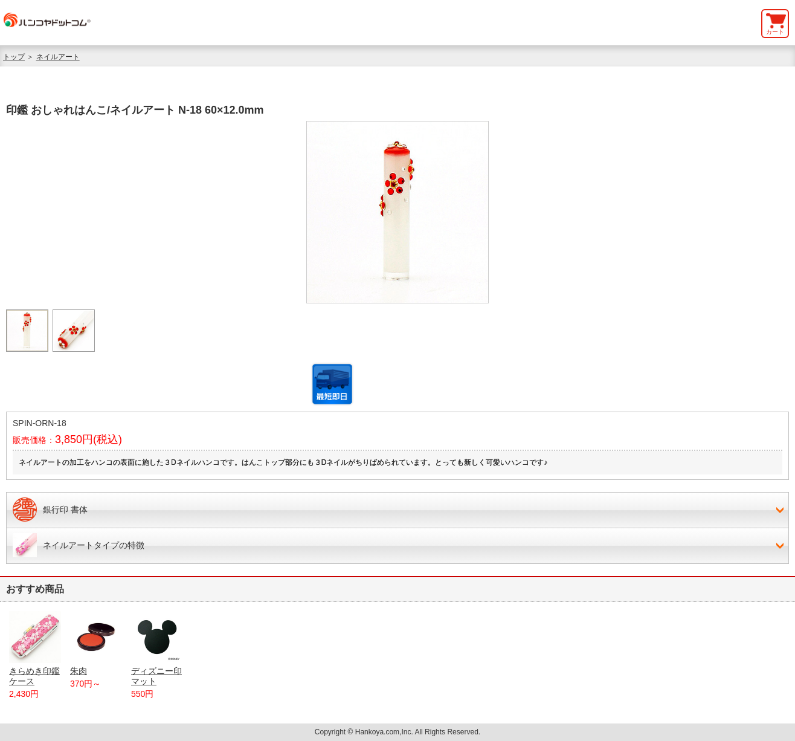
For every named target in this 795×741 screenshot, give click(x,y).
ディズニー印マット (157, 648)
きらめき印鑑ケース (35, 648)
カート (775, 31)
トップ (14, 57)
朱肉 (96, 643)
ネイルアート (58, 57)
